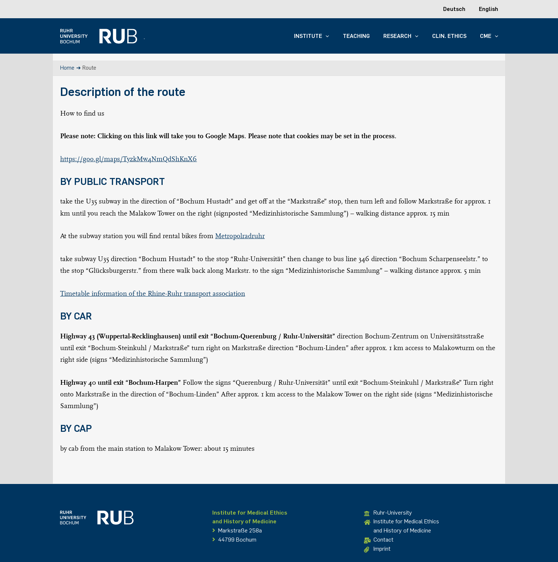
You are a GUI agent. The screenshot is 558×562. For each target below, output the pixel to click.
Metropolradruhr (240, 235)
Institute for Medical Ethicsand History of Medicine (401, 526)
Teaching (365, 36)
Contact (379, 540)
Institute (323, 36)
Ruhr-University (388, 513)
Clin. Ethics (453, 36)
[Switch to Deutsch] (458, 9)
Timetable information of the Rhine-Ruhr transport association (152, 293)
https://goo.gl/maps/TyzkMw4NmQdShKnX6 (128, 158)
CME (490, 36)
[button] (337, 36)
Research (407, 36)
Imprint (377, 549)
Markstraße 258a (237, 530)
